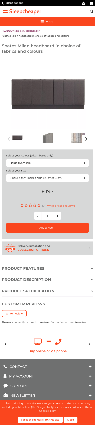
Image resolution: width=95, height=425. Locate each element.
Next (86, 139)
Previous (9, 139)
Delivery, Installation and (54, 248)
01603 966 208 (14, 3)
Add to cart (46, 227)
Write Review (14, 313)
